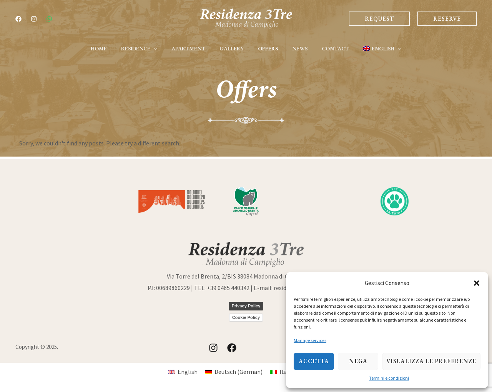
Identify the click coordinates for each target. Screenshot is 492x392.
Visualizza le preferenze (431, 361)
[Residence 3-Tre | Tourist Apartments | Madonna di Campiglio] (246, 18)
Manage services (310, 340)
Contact (326, 48)
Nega (358, 361)
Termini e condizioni (389, 378)
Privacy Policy (246, 306)
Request (379, 18)
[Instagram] (34, 19)
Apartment (193, 48)
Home (111, 48)
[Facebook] (18, 19)
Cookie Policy (246, 317)
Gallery (233, 48)
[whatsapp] (49, 19)
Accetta (314, 361)
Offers (266, 48)
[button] (476, 283)
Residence (148, 48)
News (294, 48)
